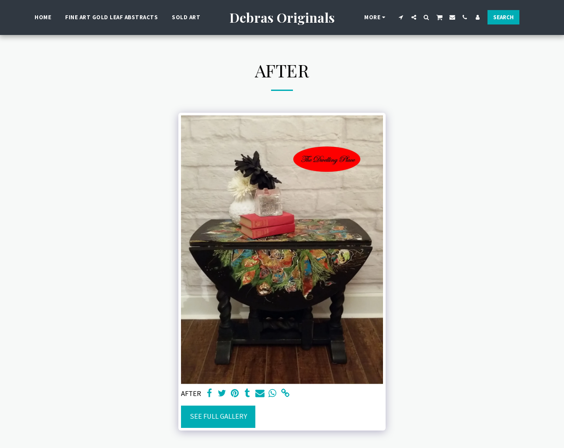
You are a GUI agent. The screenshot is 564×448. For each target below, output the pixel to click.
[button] (401, 17)
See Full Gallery (218, 416)
